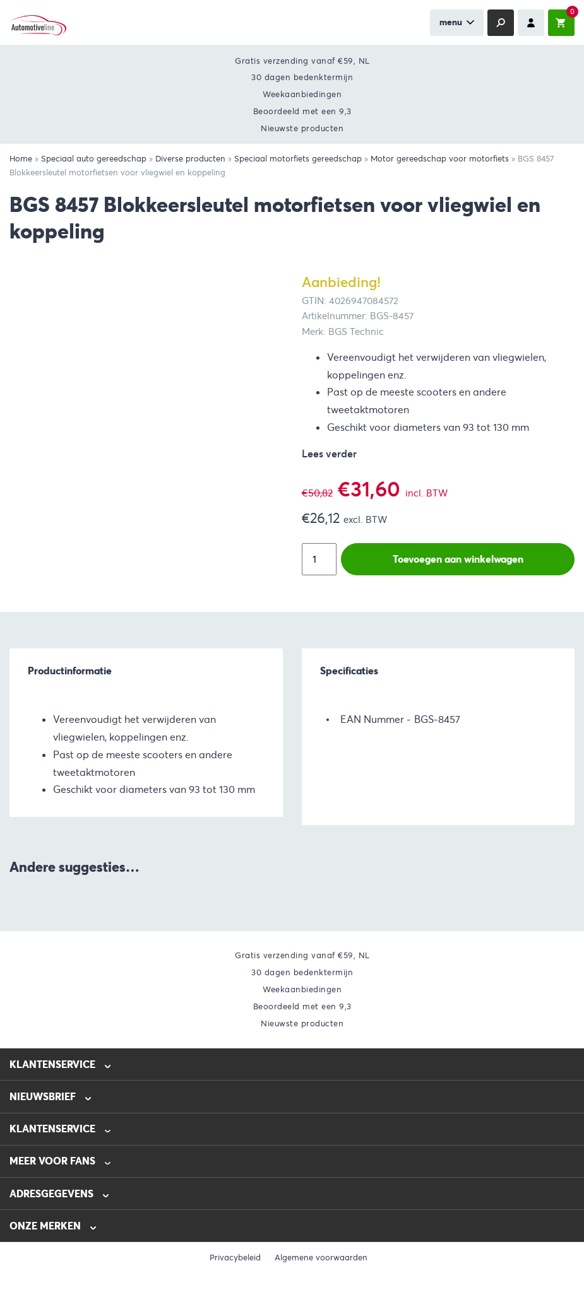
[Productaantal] (319, 559)
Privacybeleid (235, 1258)
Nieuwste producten (302, 128)
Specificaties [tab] (349, 670)
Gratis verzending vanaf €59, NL (302, 61)
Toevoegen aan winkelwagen (458, 559)
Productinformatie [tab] (70, 670)
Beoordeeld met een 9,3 (302, 111)
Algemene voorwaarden (321, 1258)
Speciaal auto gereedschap (93, 159)
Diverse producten (190, 159)
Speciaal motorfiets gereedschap (298, 159)
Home (20, 159)
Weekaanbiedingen (302, 94)
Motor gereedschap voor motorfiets (440, 159)
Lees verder (329, 453)
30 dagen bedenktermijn (302, 77)
